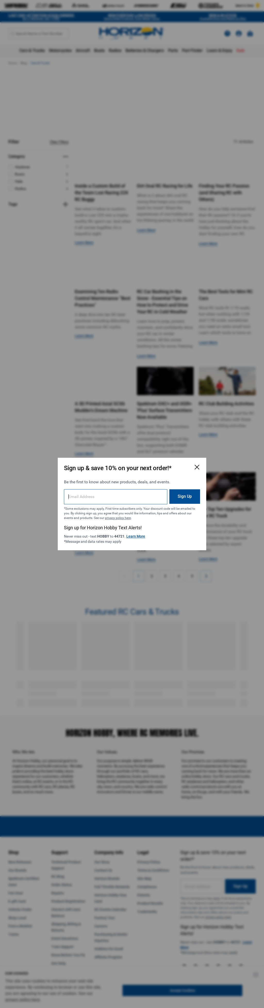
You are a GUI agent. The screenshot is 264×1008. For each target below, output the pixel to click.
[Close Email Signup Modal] (197, 467)
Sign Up (185, 496)
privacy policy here (118, 518)
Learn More (135, 536)
